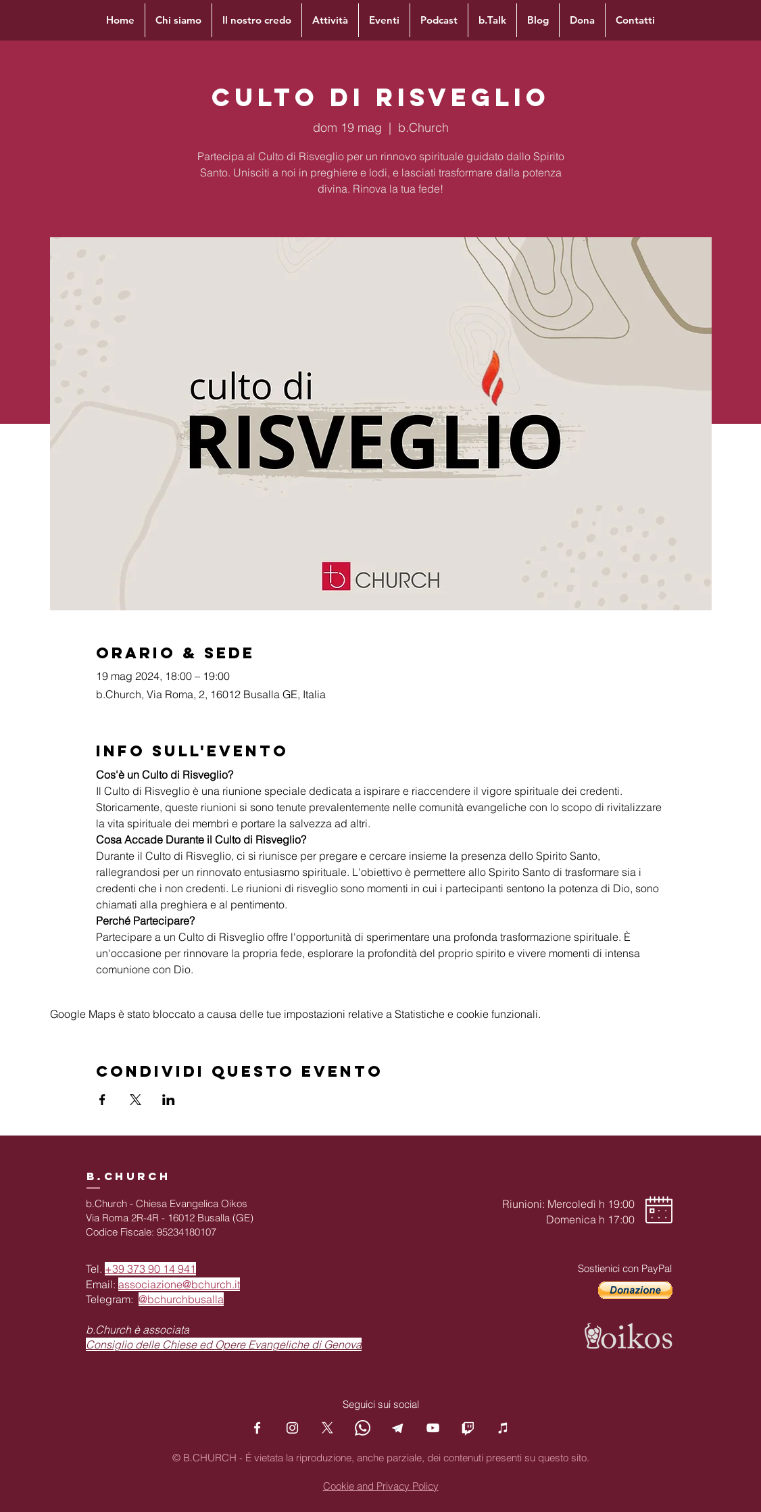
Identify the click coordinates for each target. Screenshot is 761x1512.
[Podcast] (503, 1428)
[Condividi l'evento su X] (135, 1099)
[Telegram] (398, 1428)
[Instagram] (292, 1428)
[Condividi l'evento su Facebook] (102, 1099)
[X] (327, 1428)
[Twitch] (468, 1428)
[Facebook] (257, 1428)
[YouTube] (433, 1428)
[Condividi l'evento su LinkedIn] (168, 1099)
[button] (635, 1290)
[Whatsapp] (362, 1428)
